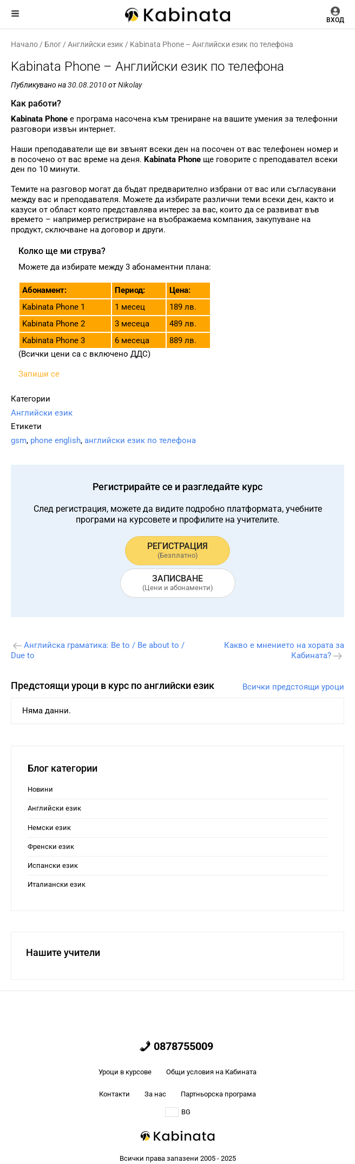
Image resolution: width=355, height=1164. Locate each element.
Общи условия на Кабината (211, 1072)
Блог (52, 44)
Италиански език (57, 884)
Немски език (49, 828)
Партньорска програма (218, 1094)
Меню (15, 13)
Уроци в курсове (125, 1072)
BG (177, 1112)
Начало (24, 44)
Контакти (114, 1094)
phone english (55, 440)
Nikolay (130, 85)
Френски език (51, 846)
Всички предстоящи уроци (293, 687)
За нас (155, 1094)
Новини (40, 789)
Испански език (53, 865)
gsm (19, 440)
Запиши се (39, 374)
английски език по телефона (140, 440)
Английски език (95, 44)
